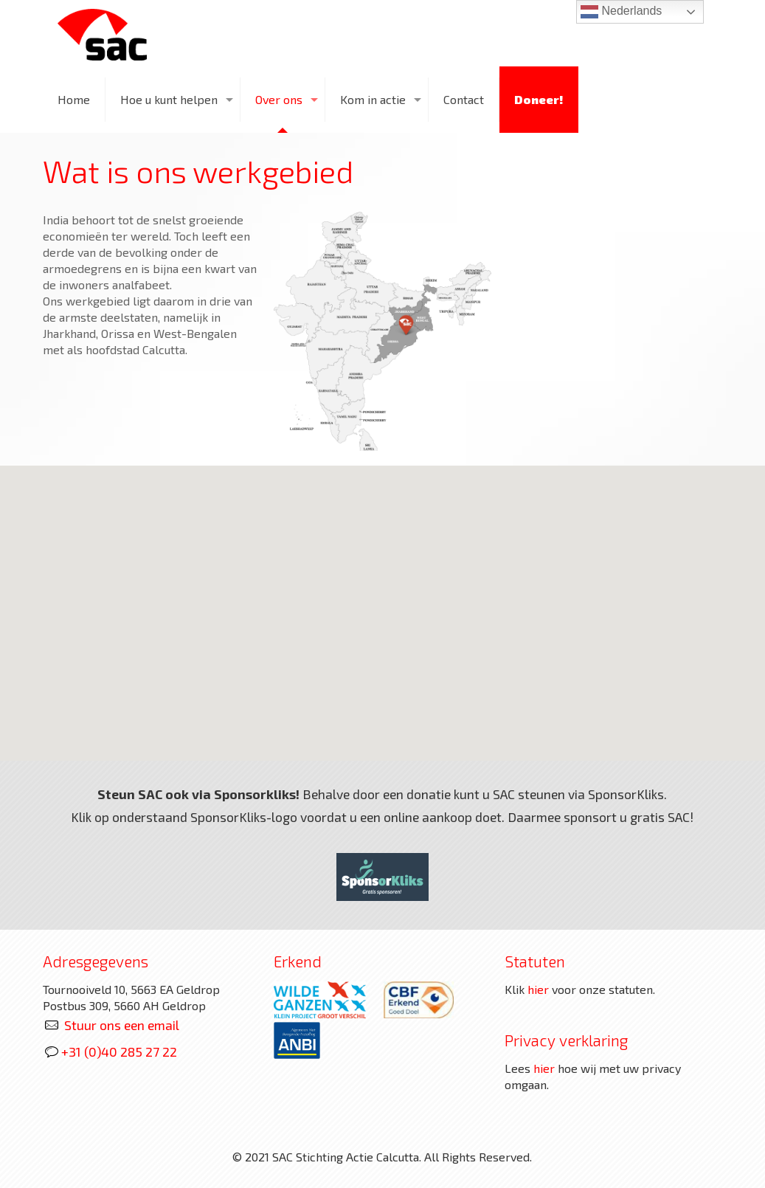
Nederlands (621, 12)
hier (538, 989)
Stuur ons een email (121, 1025)
